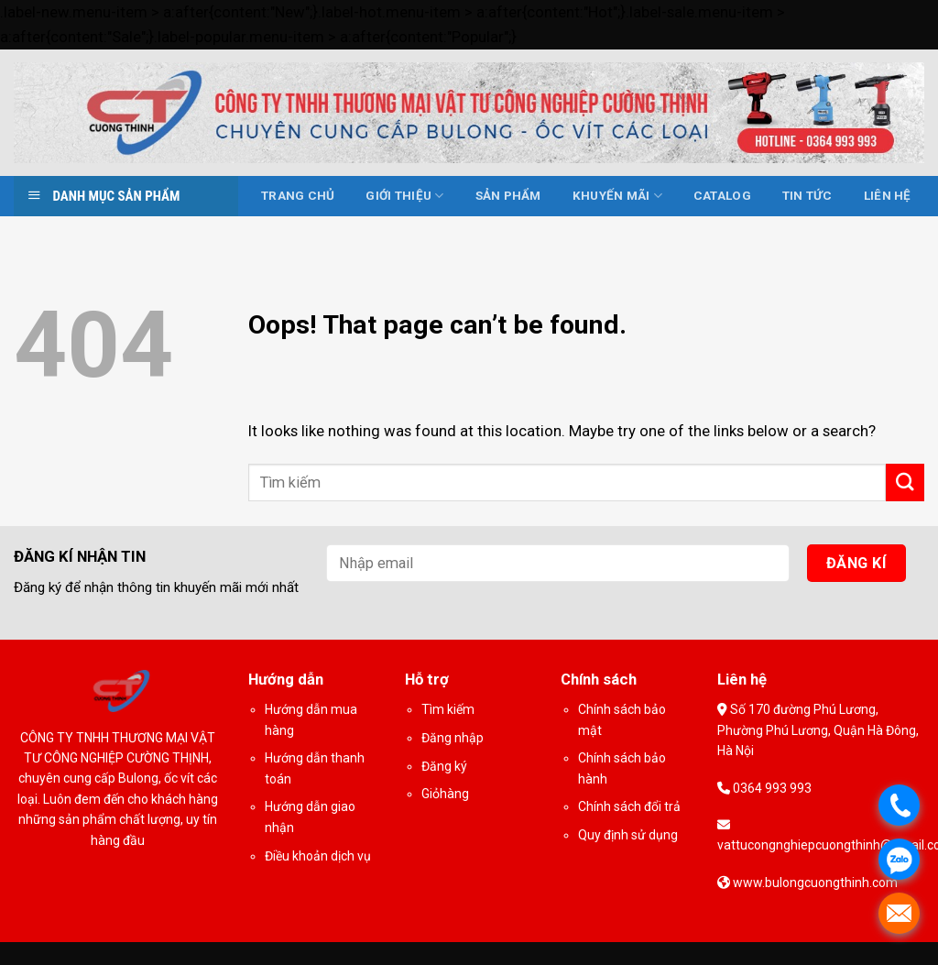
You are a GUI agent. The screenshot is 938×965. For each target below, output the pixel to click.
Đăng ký (444, 766)
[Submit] (905, 482)
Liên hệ (887, 196)
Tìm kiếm (447, 709)
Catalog (722, 196)
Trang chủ (297, 196)
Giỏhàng (445, 793)
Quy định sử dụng (628, 835)
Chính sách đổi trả (629, 806)
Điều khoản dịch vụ (318, 856)
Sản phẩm (508, 196)
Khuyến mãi (617, 195)
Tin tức (807, 196)
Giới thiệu (404, 195)
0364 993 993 (771, 788)
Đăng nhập (452, 737)
